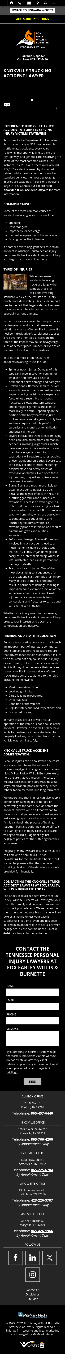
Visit (37, 3)
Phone (11, 1014)
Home (11, 3)
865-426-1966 (42, 1230)
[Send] (32, 1081)
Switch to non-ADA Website (32, 10)
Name (10, 986)
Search (45, 3)
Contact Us (32, 1290)
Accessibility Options (32, 19)
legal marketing (49, 1330)
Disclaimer (32, 1294)
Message (12, 1029)
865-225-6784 (42, 1170)
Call (20, 3)
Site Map (32, 1299)
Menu (54, 3)
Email (29, 3)
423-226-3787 (42, 1200)
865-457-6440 (39, 59)
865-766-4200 (42, 1139)
